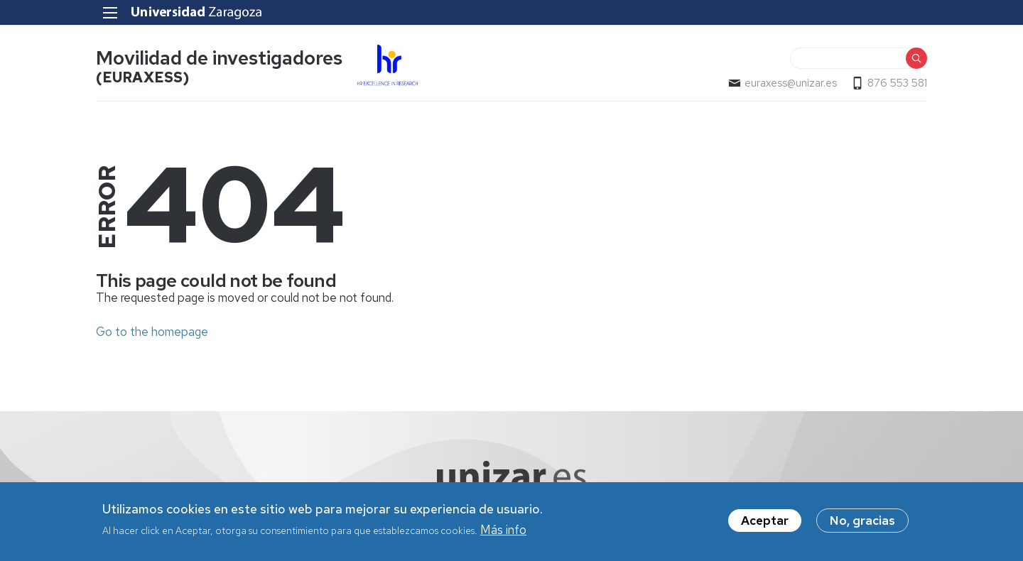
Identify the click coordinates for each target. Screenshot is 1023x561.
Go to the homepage (152, 331)
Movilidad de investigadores (219, 57)
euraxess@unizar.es (791, 83)
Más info (503, 534)
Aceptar (765, 524)
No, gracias (862, 524)
